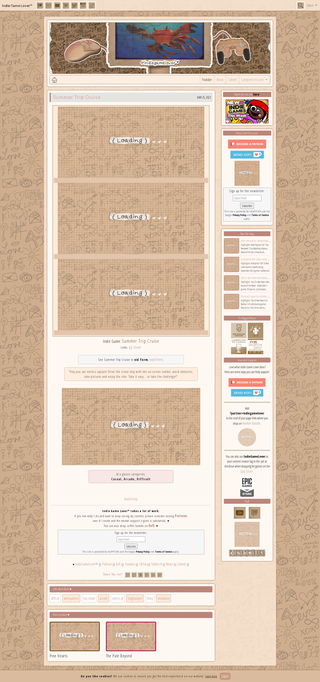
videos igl (117, 598)
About (220, 79)
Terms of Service (163, 551)
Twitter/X (156, 564)
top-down (89, 598)
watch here (156, 359)
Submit (232, 79)
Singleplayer (135, 598)
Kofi (151, 525)
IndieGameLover (86, 564)
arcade (103, 598)
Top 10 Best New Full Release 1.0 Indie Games (261, 296)
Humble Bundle (251, 423)
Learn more (211, 676)
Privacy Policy (142, 551)
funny (150, 598)
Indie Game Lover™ (17, 6)
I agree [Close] (225, 676)
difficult (55, 598)
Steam (137, 347)
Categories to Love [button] (252, 79)
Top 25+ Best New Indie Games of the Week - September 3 (266, 278)
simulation (163, 598)
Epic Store (247, 471)
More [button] (310, 5)
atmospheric (71, 598)
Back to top (131, 498)
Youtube (207, 79)
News (169, 564)
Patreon (181, 515)
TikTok (143, 564)
